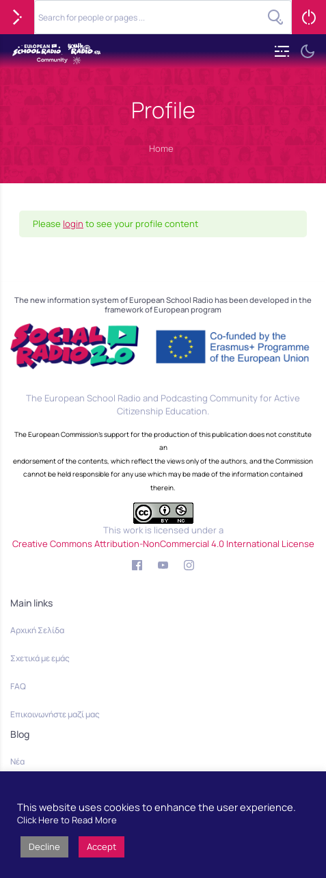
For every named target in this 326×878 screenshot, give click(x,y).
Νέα (17, 761)
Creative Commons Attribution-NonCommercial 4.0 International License (163, 543)
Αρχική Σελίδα (37, 630)
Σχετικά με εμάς (40, 658)
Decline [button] (44, 846)
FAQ (18, 686)
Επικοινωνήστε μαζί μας (55, 714)
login (73, 223)
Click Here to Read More (67, 820)
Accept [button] (101, 846)
